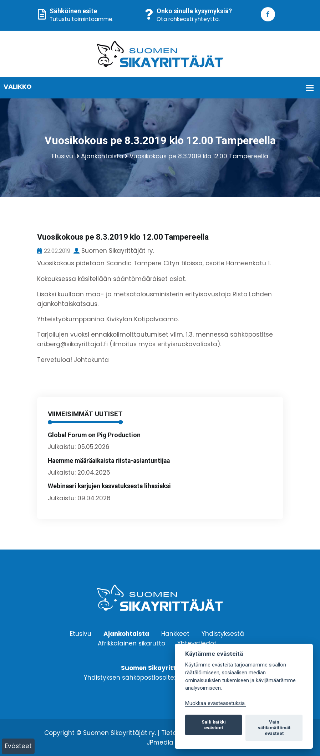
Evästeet (18, 746)
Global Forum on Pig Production (94, 435)
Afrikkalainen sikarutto (131, 643)
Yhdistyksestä (223, 633)
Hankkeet (175, 633)
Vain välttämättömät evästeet (274, 727)
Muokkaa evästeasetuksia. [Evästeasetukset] (215, 703)
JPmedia (160, 742)
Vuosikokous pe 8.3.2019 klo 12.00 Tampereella (198, 156)
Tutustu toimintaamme (81, 19)
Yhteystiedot (197, 643)
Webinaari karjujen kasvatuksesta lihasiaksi (109, 486)
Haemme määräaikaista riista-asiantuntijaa (109, 460)
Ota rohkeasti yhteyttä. (188, 19)
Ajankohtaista (102, 156)
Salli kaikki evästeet (214, 724)
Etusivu (62, 156)
